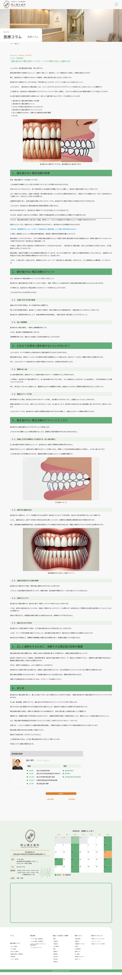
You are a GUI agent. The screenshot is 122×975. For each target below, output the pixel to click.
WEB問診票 (78, 973)
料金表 (76, 971)
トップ (11, 43)
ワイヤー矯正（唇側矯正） (37, 963)
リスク (12, 58)
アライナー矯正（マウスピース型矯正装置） (38, 969)
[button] (116, 4)
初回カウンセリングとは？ (98, 963)
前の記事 (51, 800)
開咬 (54, 973)
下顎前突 (55, 968)
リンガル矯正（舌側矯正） (37, 966)
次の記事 (71, 800)
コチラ (47, 679)
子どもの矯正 (14, 971)
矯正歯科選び (20, 58)
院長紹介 (77, 966)
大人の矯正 (13, 974)
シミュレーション (96, 966)
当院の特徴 (77, 963)
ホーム (12, 960)
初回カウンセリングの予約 (98, 968)
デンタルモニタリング (36, 972)
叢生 (54, 963)
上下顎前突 (56, 971)
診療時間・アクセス (80, 968)
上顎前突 (55, 966)
